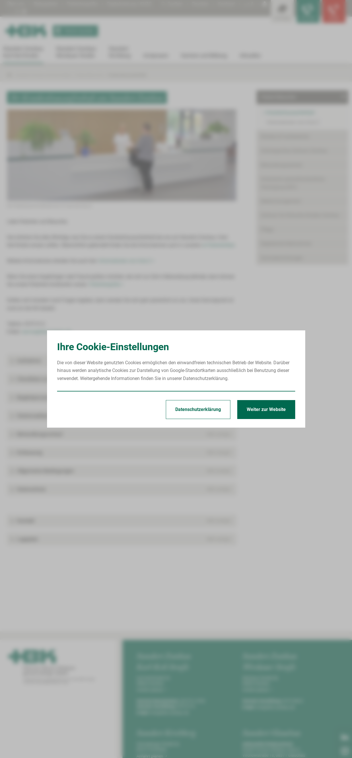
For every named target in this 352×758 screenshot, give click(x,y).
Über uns (16, 4)
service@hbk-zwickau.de (46, 331)
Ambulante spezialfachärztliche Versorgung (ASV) (293, 183)
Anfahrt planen (152, 689)
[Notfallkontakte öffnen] (333, 11)
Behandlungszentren (281, 165)
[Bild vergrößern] (121, 155)
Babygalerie (46, 4)
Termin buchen (73, 31)
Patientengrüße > (106, 284)
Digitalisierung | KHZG (129, 4)
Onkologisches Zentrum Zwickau (294, 150)
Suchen (172, 4)
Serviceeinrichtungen (282, 258)
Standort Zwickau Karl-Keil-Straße (43, 75)
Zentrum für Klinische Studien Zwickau (300, 215)
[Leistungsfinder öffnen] (282, 11)
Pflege (267, 229)
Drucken (200, 4)
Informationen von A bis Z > (127, 261)
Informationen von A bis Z (293, 122)
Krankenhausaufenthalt (127, 75)
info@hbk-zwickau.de (169, 712)
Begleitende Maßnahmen (286, 243)
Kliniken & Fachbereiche (285, 136)
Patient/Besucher (89, 75)
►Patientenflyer (219, 245)
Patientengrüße (82, 4)
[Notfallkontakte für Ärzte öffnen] (308, 11)
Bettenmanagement (281, 201)
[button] (121, 360)
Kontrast (226, 4)
